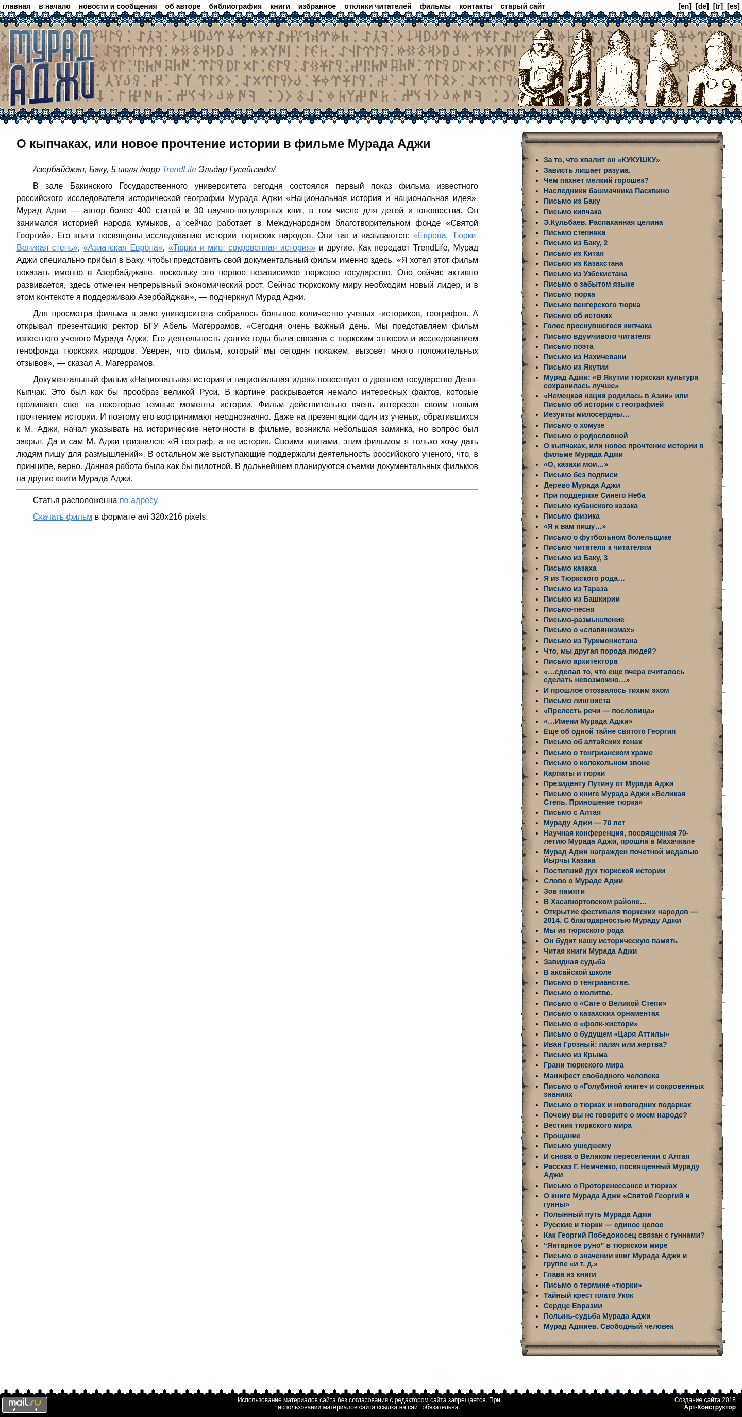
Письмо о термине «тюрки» (593, 1285)
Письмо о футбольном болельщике (607, 537)
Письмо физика (572, 516)
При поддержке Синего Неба (595, 495)
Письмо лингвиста (577, 700)
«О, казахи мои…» (576, 464)
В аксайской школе (578, 972)
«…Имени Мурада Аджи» (588, 721)
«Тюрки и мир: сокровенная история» (242, 247)
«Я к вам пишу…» (575, 526)
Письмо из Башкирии (582, 599)
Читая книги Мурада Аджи (590, 951)
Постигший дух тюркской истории (604, 870)
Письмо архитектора (580, 661)
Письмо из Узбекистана (585, 274)
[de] (702, 6)
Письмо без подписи (581, 475)
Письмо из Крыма (576, 1055)
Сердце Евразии (573, 1306)
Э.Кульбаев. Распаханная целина (603, 222)
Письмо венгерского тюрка (592, 305)
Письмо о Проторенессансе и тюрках (610, 1185)
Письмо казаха (570, 568)
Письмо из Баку (572, 201)
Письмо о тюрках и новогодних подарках (618, 1105)
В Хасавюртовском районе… (595, 901)
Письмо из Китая (574, 253)
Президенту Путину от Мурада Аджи (608, 783)
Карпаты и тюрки (574, 773)
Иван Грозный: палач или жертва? (605, 1044)
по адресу (138, 500)
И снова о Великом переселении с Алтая (617, 1156)
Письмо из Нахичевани (585, 357)
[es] (733, 6)
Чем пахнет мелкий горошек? (596, 180)
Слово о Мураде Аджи (583, 881)
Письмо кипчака (572, 212)
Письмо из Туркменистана (590, 641)
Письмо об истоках (578, 315)
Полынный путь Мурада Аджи (598, 1214)
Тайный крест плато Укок (588, 1295)
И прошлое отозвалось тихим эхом (606, 690)
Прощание (562, 1135)
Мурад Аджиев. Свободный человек (608, 1326)
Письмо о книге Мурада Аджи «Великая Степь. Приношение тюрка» (614, 798)
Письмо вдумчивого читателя (597, 336)
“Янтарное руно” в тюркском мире (606, 1245)
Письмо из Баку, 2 (576, 243)
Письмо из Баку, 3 (576, 558)
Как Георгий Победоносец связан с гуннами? (624, 1235)
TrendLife (179, 169)
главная (16, 6)
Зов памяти (564, 891)
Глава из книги (570, 1274)
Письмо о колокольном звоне (597, 763)
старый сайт (523, 6)
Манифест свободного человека (602, 1076)
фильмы (435, 6)
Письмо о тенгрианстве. (587, 982)
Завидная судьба (574, 962)
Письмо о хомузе (574, 425)
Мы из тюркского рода (584, 930)
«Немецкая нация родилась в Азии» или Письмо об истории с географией (616, 400)
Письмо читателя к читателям (597, 547)
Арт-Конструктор (710, 1407)
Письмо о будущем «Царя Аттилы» (606, 1034)
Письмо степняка (574, 232)
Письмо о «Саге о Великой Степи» (605, 1003)
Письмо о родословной (586, 435)
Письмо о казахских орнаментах (602, 1013)
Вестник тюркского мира (588, 1125)
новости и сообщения (118, 6)
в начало (55, 6)
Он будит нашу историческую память (611, 941)
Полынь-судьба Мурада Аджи (597, 1316)
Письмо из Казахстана (583, 263)
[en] (685, 6)
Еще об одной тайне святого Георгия (610, 731)
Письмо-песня (569, 609)
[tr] (718, 6)
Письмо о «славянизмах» (589, 630)
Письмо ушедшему (577, 1146)
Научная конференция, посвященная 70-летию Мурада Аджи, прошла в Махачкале (619, 837)
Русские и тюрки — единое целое (603, 1225)
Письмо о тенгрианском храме (598, 752)
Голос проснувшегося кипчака (598, 326)
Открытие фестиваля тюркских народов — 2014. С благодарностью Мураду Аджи (621, 916)
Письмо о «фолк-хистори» (591, 1024)
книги (280, 6)
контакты (475, 6)
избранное (317, 6)
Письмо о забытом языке (589, 284)
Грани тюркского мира (583, 1065)
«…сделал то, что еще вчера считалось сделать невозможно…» (614, 676)
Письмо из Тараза (576, 589)
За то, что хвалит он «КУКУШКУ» (602, 160)
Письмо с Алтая (572, 812)
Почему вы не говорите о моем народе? (615, 1115)
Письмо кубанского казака (591, 506)
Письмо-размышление (584, 619)
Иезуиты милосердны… (587, 414)
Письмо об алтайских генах (593, 742)
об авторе (183, 6)
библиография (235, 6)
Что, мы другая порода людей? (600, 651)
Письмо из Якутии (576, 367)
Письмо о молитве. (578, 993)
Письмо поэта (569, 346)
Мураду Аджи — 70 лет (584, 823)
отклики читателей (377, 6)
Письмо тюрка (569, 294)
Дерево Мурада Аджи (582, 485)
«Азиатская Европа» (123, 247)
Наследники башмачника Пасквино (606, 191)
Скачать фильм (62, 516)
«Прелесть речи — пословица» (599, 711)
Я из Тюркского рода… (584, 578)
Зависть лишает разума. (587, 170)
